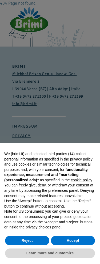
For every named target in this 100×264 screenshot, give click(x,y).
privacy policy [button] (81, 159)
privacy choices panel (43, 227)
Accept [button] (73, 240)
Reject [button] (27, 240)
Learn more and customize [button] (50, 253)
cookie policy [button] (81, 180)
